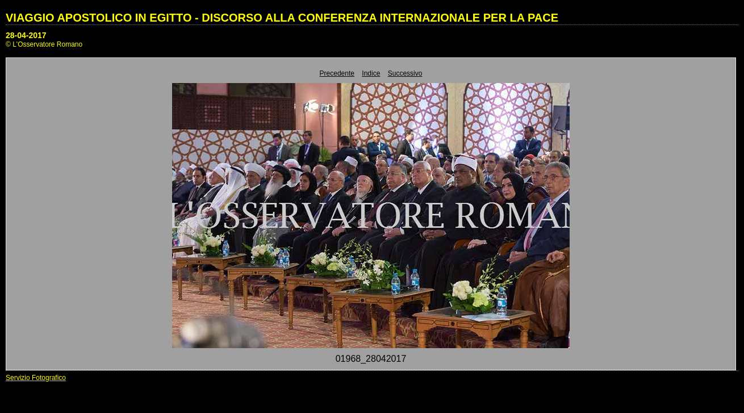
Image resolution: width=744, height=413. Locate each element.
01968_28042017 (371, 359)
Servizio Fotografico (36, 378)
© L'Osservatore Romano (44, 44)
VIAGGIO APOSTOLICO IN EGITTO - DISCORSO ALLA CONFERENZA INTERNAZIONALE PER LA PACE (282, 17)
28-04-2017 (26, 35)
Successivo (405, 73)
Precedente (337, 73)
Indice (371, 73)
